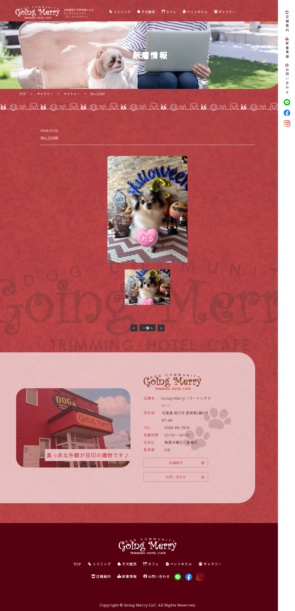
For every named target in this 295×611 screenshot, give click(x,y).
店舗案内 (287, 24)
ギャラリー (227, 11)
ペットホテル (197, 11)
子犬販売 (148, 11)
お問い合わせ (287, 81)
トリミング (122, 11)
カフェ (171, 11)
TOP (77, 564)
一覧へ (147, 327)
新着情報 (287, 50)
